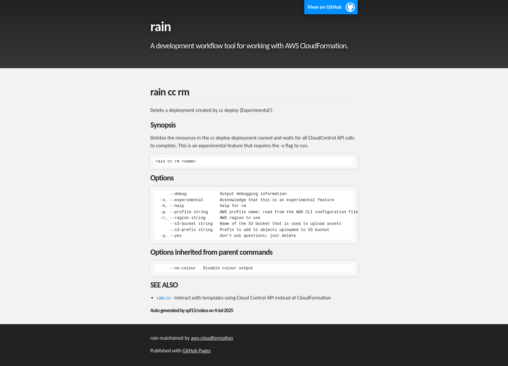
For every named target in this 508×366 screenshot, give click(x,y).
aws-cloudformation (212, 338)
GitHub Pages (197, 351)
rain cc (163, 298)
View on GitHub (324, 7)
